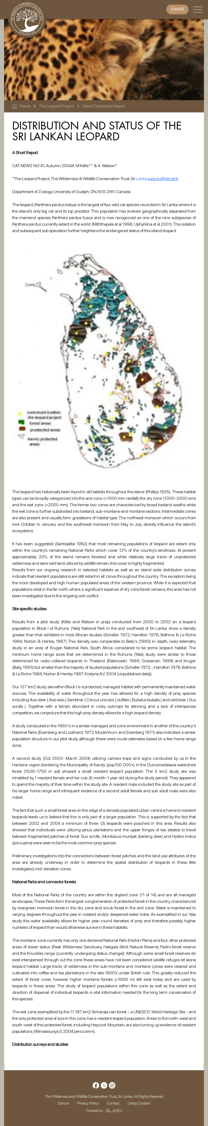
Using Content (139, 1103)
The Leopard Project (56, 106)
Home (25, 106)
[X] (104, 1085)
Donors (63, 1103)
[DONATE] (177, 9)
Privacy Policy (88, 1103)
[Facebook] (96, 1085)
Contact (113, 1103)
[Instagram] (112, 1085)
